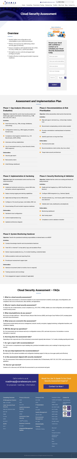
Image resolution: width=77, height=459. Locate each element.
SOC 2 (4, 429)
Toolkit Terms (55, 424)
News (53, 442)
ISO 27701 (21, 405)
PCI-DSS (5, 417)
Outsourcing (48, 5)
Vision (53, 431)
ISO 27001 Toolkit (55, 408)
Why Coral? (54, 428)
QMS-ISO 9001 (39, 415)
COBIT (37, 408)
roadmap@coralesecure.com (47, 2)
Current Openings (66, 401)
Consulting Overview (8, 398)
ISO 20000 (38, 410)
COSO (37, 403)
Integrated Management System (26, 430)
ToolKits (55, 5)
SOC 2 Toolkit (55, 410)
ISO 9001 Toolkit (55, 422)
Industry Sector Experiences (55, 436)
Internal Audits (40, 425)
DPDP (20, 403)
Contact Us (72, 5)
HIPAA (20, 415)
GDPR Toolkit (55, 415)
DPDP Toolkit (54, 417)
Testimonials (54, 444)
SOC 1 (4, 427)
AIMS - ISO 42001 (7, 403)
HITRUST (21, 412)
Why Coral (61, 5)
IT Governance (40, 406)
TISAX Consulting (23, 421)
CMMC (4, 415)
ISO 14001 (38, 422)
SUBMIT (54, 85)
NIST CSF (5, 412)
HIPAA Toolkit (55, 412)
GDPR (20, 401)
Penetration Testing (38, 5)
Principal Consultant (56, 433)
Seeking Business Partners (67, 404)
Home (23, 5)
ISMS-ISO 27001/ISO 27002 (9, 410)
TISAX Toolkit (55, 420)
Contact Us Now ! (56, 387)
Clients (53, 447)
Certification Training (40, 430)
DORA (4, 420)
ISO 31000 (38, 401)
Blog (66, 5)
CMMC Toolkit (55, 405)
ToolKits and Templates (57, 401)
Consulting (29, 5)
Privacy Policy (50, 456)
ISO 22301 (21, 426)
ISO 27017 (5, 422)
